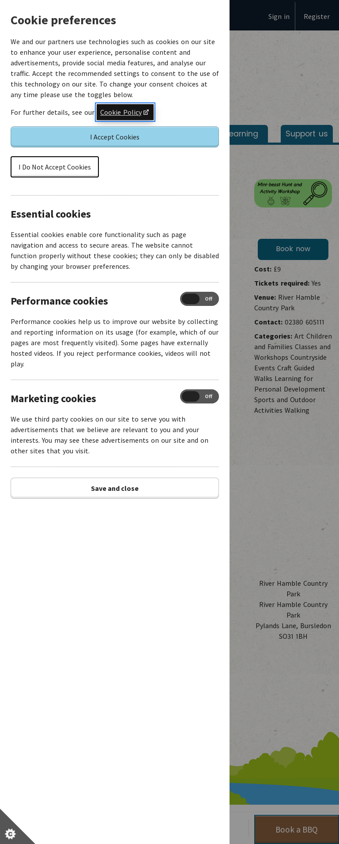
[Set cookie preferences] (17, 826)
